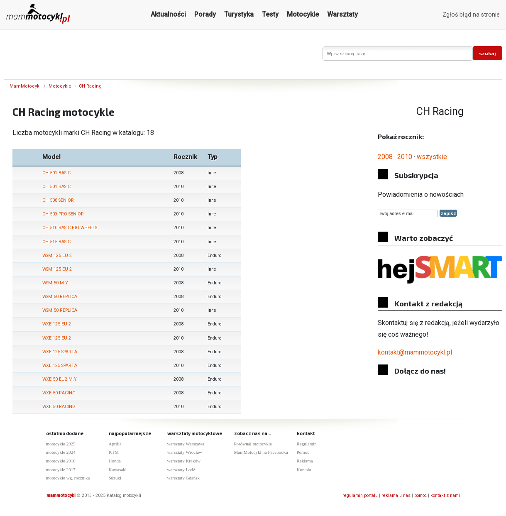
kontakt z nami (445, 495)
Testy (270, 14)
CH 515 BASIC (56, 242)
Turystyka (239, 14)
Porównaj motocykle (253, 443)
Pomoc (303, 452)
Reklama (305, 460)
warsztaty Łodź (181, 469)
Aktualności (168, 14)
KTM (114, 452)
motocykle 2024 (61, 452)
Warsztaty (342, 14)
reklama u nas (396, 495)
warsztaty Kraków (183, 460)
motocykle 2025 (61, 443)
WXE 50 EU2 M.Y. (60, 379)
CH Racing (90, 86)
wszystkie (432, 157)
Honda (115, 460)
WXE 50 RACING (59, 393)
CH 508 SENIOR (58, 200)
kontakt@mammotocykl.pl (415, 352)
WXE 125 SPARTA (59, 352)
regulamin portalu (360, 495)
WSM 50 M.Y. (55, 283)
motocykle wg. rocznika (68, 477)
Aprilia (115, 443)
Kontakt (304, 469)
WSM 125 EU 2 (57, 255)
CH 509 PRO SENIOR (63, 214)
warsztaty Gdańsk (183, 477)
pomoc (420, 495)
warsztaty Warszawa (186, 443)
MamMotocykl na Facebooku (261, 452)
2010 (404, 157)
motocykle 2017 (61, 469)
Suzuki (115, 477)
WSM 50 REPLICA (59, 296)
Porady (205, 14)
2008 (385, 157)
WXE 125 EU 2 (56, 324)
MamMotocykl (25, 86)
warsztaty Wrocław (185, 452)
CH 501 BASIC (56, 173)
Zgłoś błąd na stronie (471, 14)
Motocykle (303, 14)
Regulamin (307, 443)
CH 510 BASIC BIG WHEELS (69, 227)
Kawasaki (118, 469)
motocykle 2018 (61, 460)
